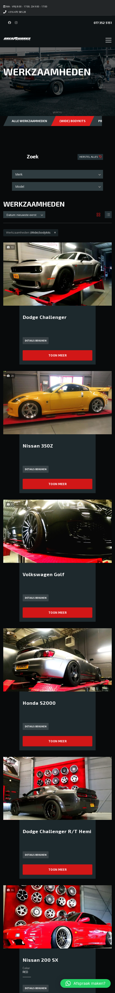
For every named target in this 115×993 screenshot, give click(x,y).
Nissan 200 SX (40, 959)
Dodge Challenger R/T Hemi (57, 831)
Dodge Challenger (45, 317)
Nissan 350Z (38, 445)
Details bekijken (35, 340)
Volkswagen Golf (43, 574)
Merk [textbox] (18, 174)
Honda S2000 (39, 702)
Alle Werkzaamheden (29, 121)
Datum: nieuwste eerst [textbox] (21, 215)
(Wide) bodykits (72, 121)
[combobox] (57, 174)
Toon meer (57, 355)
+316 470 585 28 (17, 11)
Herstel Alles (89, 156)
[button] (85, 983)
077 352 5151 (103, 23)
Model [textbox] (19, 186)
